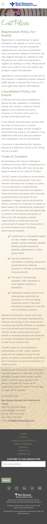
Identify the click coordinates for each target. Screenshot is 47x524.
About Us (23, 450)
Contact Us (23, 454)
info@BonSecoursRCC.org (21, 420)
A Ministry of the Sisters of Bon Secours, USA (23, 505)
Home (23, 434)
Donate (23, 447)
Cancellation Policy (23, 440)
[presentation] (20, 472)
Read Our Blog (23, 444)
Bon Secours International (23, 508)
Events (23, 437)
